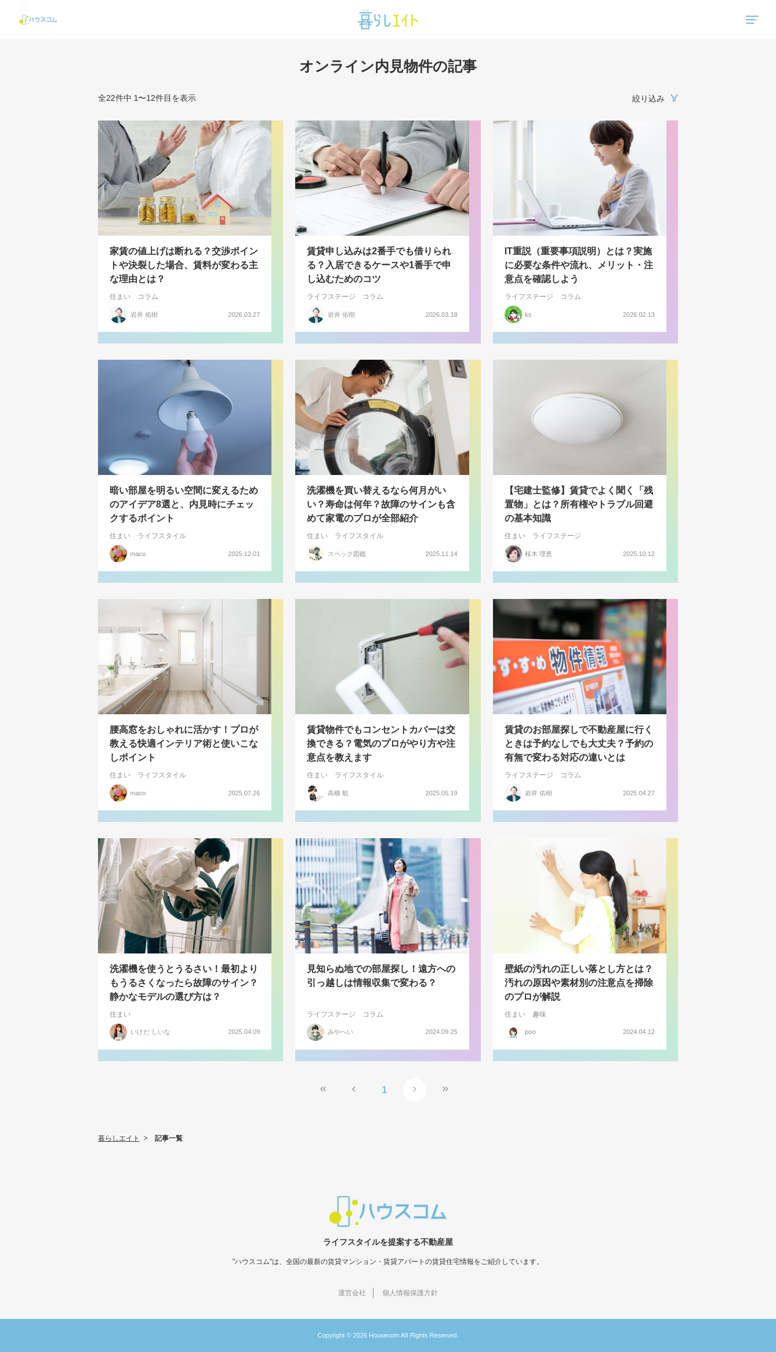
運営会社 (352, 1293)
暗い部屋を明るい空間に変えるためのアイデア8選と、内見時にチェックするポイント (184, 504)
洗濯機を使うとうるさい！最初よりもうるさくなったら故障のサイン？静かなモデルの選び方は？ (184, 983)
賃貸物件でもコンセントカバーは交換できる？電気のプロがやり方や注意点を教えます (381, 743)
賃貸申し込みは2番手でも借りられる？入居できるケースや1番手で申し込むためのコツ (379, 265)
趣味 (539, 1014)
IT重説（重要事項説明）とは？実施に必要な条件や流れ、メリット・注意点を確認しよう (579, 265)
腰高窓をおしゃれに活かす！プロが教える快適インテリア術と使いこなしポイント (184, 743)
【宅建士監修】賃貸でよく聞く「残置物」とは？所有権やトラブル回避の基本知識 (579, 504)
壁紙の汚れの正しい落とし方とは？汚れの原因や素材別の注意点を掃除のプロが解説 (579, 983)
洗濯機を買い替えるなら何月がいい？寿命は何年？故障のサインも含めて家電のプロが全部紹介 (381, 504)
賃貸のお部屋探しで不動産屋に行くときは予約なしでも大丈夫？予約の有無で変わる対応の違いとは (579, 743)
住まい (120, 297)
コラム (147, 297)
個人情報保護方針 (410, 1293)
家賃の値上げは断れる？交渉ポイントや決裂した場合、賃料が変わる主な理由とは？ (184, 265)
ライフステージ (331, 297)
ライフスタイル (161, 536)
